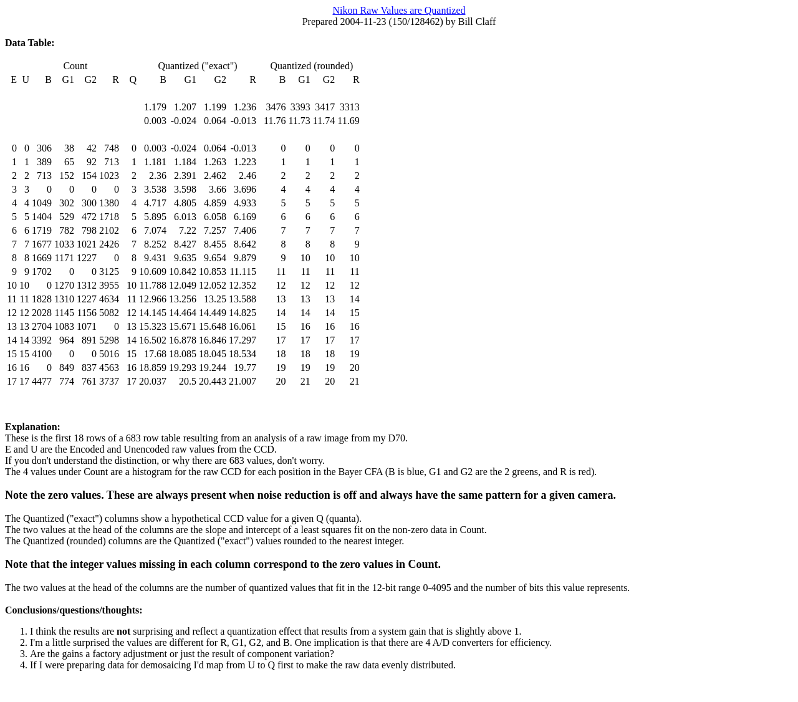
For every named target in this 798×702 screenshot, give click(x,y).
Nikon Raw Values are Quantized (399, 10)
